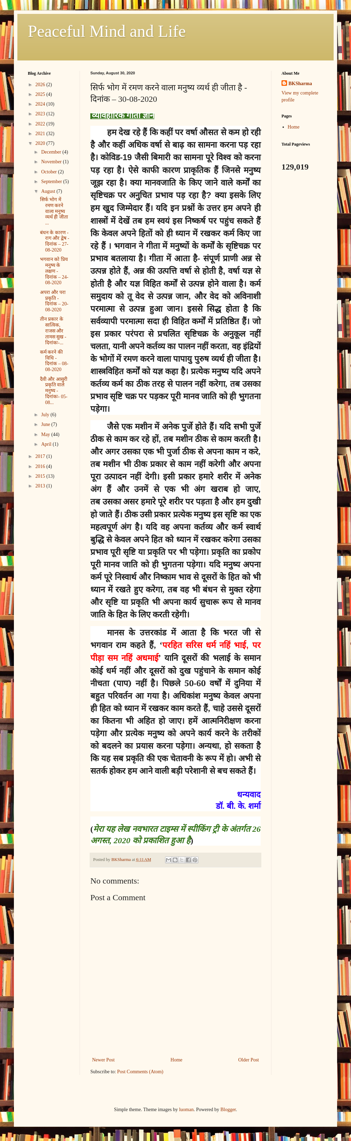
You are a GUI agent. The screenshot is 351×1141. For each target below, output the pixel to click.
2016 (41, 466)
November (52, 161)
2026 (41, 84)
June (46, 424)
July (45, 414)
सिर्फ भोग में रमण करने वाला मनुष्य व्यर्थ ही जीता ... (54, 211)
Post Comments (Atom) (140, 1071)
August (48, 191)
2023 (41, 113)
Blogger (228, 1109)
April (46, 444)
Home (176, 1059)
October (49, 171)
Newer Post (103, 1059)
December (51, 152)
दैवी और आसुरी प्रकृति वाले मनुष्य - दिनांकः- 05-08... (53, 391)
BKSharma (300, 83)
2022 (41, 123)
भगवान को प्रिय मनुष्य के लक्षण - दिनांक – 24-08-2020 (54, 271)
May (46, 434)
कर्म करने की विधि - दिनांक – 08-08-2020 (54, 361)
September (52, 181)
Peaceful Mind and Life (107, 31)
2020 (41, 143)
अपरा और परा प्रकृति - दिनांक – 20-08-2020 (54, 301)
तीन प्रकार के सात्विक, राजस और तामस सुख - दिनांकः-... (53, 331)
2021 (41, 133)
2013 (41, 486)
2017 (41, 456)
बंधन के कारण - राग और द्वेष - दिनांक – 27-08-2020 (54, 241)
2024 (41, 104)
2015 (41, 476)
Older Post (248, 1059)
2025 (41, 94)
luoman (186, 1109)
